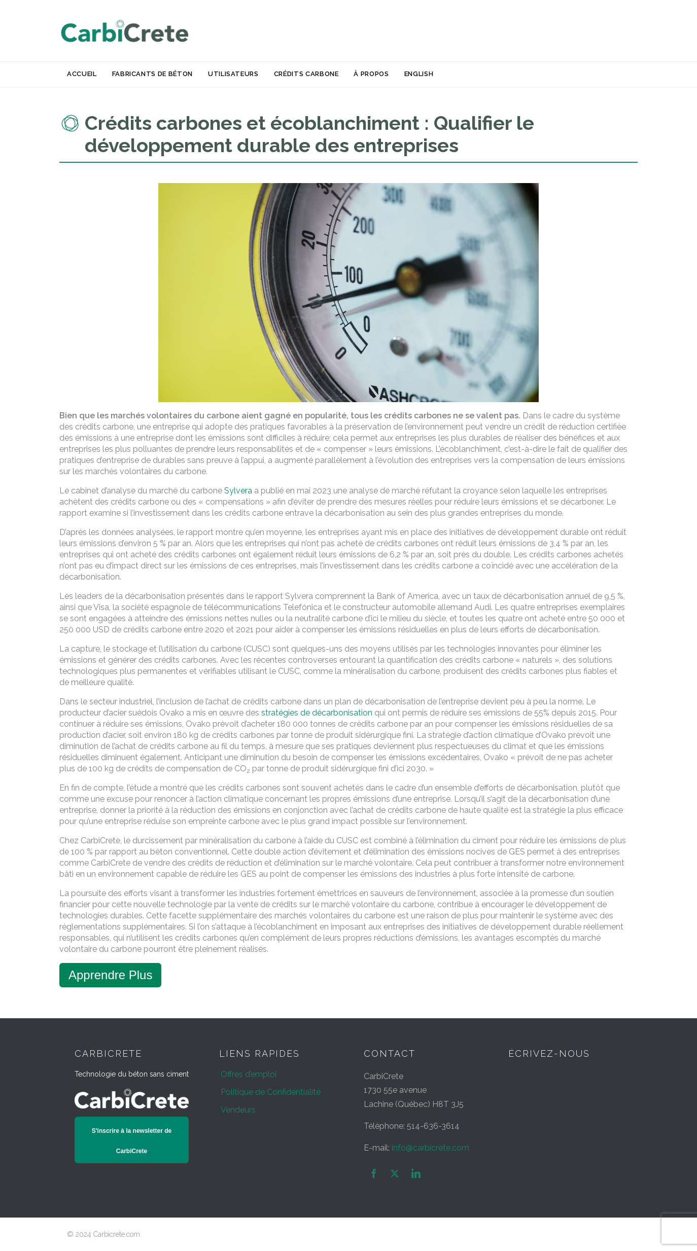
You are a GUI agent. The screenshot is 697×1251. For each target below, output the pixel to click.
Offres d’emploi (248, 1074)
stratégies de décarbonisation (316, 713)
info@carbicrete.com (430, 1148)
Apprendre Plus (110, 975)
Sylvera (238, 490)
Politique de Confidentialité (271, 1092)
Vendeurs (238, 1110)
